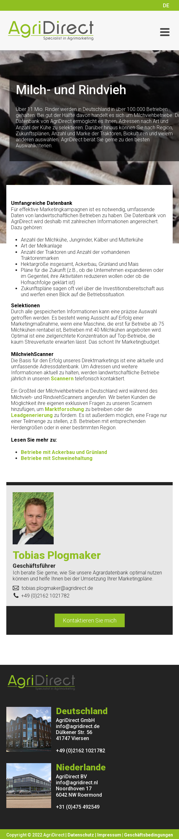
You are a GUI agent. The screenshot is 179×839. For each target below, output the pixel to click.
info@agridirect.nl (77, 783)
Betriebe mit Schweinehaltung (56, 458)
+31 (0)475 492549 (77, 807)
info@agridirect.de (77, 726)
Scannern (62, 379)
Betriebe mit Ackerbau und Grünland (64, 452)
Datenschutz (81, 834)
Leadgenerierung (32, 415)
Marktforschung (64, 409)
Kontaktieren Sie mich (89, 620)
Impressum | (110, 834)
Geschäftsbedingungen (148, 834)
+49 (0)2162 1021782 (80, 751)
